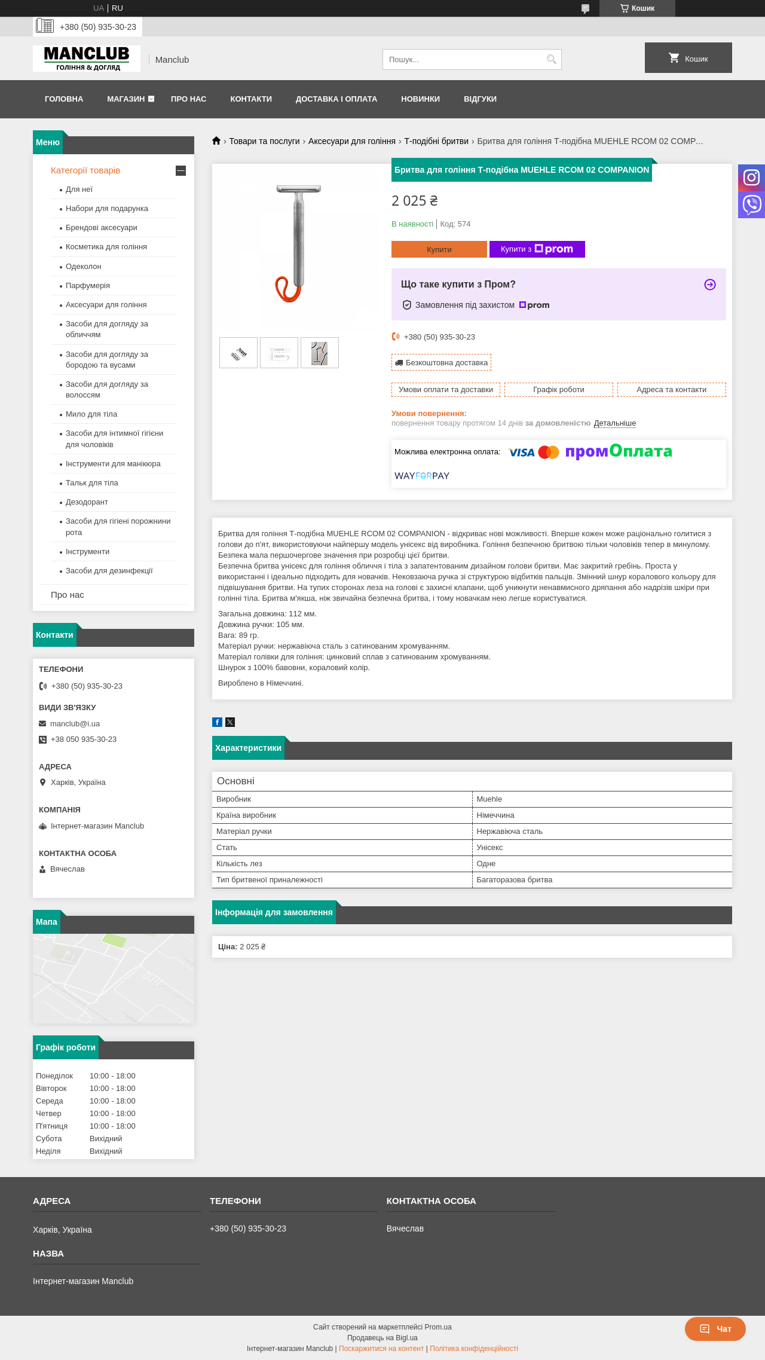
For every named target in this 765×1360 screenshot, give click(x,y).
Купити (439, 249)
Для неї (79, 189)
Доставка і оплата (336, 98)
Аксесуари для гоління (352, 141)
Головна (64, 98)
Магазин (126, 98)
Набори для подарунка (107, 208)
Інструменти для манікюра (113, 463)
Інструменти (87, 551)
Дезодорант (87, 501)
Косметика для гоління (106, 246)
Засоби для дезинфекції (109, 570)
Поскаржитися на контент (381, 1348)
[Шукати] (551, 59)
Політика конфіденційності (474, 1348)
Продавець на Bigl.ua (382, 1338)
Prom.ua (438, 1327)
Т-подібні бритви (436, 141)
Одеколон (84, 266)
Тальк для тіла (92, 482)
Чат (715, 1329)
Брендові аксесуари (101, 227)
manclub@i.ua (75, 723)
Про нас (188, 98)
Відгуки (480, 98)
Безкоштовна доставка (447, 362)
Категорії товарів (85, 170)
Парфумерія (88, 285)
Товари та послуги (264, 141)
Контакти (251, 98)
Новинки (420, 98)
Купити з (537, 249)
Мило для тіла (91, 413)
